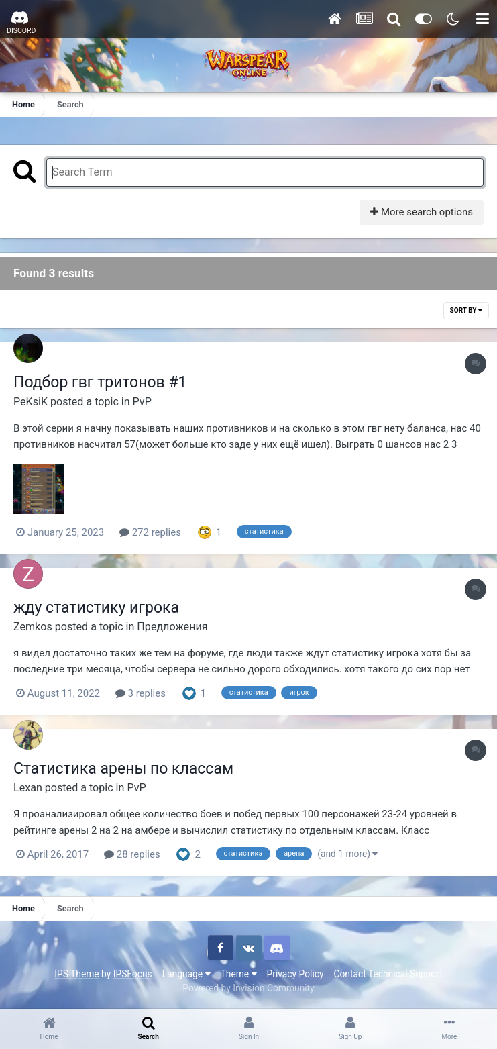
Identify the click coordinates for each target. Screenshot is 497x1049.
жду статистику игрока (96, 608)
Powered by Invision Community (248, 988)
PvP (142, 401)
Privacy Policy (295, 973)
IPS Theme (76, 973)
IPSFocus (132, 973)
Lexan (27, 787)
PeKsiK (30, 401)
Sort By (466, 310)
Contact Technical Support (387, 973)
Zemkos (32, 626)
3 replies (140, 693)
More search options (421, 212)
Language (186, 973)
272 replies (150, 532)
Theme (239, 973)
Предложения (172, 626)
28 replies (132, 854)
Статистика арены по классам (123, 769)
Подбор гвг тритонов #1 (100, 382)
